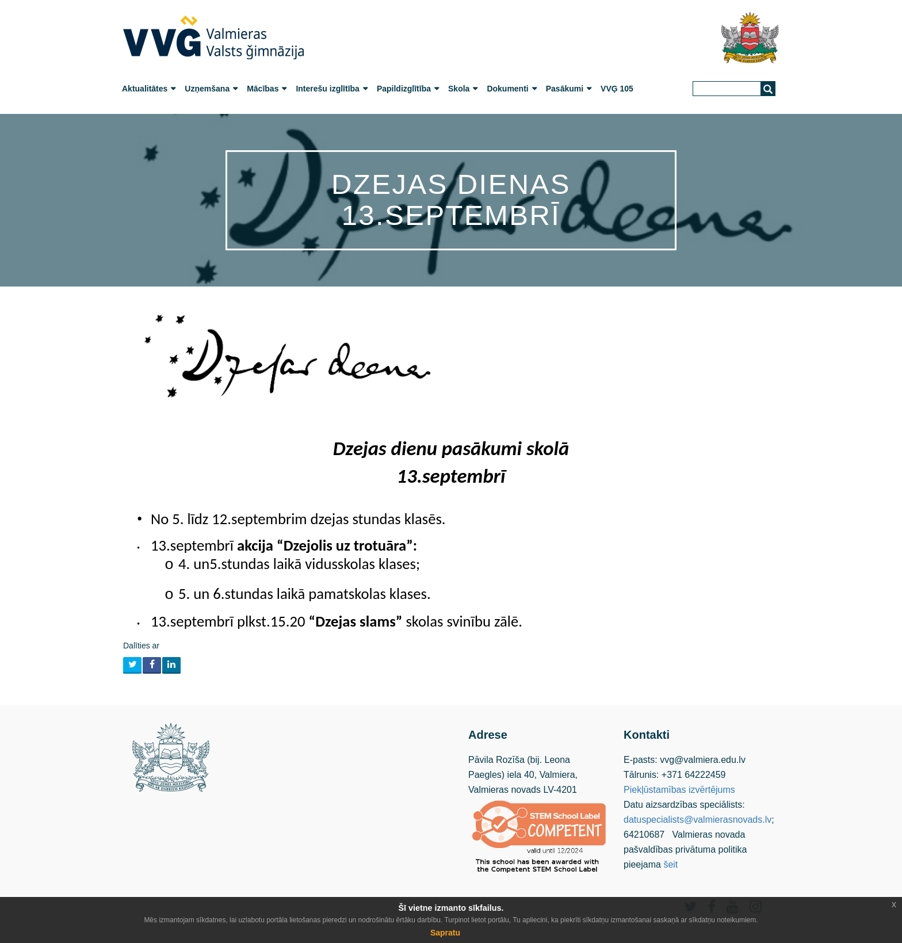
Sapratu (445, 932)
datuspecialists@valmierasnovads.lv (697, 819)
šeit (670, 864)
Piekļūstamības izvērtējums (679, 790)
